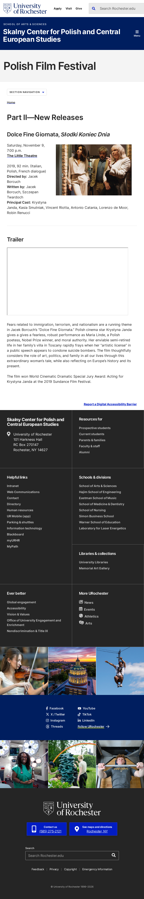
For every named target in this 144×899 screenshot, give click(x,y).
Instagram (55, 720)
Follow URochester (93, 726)
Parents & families (92, 440)
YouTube (86, 708)
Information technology (24, 528)
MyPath (12, 546)
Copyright (70, 869)
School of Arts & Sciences (25, 24)
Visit (69, 8)
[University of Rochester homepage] (25, 8)
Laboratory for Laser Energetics (102, 528)
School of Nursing (92, 510)
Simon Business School (96, 516)
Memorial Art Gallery (94, 568)
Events (87, 609)
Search (29, 848)
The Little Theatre (22, 155)
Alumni (84, 452)
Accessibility (16, 608)
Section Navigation (27, 92)
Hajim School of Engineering (100, 492)
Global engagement (21, 602)
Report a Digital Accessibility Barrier (110, 404)
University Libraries (93, 562)
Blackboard (15, 534)
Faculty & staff (89, 446)
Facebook (55, 708)
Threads (54, 726)
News (86, 602)
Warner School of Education (99, 522)
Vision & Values (18, 614)
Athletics (89, 616)
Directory (14, 504)
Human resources (20, 510)
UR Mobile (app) (19, 516)
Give (79, 8)
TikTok (85, 714)
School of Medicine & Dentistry (101, 504)
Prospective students (95, 428)
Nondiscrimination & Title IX (27, 631)
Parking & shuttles (20, 522)
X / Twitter (55, 714)
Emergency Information (97, 869)
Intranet (13, 486)
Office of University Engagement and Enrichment (34, 622)
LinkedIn (86, 720)
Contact (13, 498)
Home (11, 102)
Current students (91, 434)
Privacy (54, 869)
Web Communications (23, 492)
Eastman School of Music (97, 498)
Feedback (38, 869)
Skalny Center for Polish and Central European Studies (61, 36)
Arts (85, 623)
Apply (58, 8)
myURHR (13, 540)
